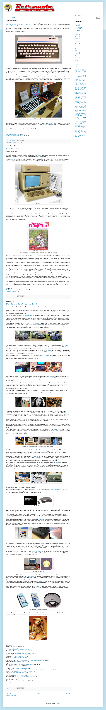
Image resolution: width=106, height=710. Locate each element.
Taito (76, 132)
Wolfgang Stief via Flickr (18, 675)
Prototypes (76, 121)
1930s (85, 71)
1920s (76, 71)
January (15, 142)
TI (83, 132)
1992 (78, 84)
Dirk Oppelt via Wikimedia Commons (22, 676)
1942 (17, 689)
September (80, 126)
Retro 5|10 (78, 123)
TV (75, 134)
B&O (80, 96)
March (79, 25)
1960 (20, 689)
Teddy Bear (42, 612)
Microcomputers (20, 142)
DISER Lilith (33, 422)
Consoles (45, 689)
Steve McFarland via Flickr (21, 650)
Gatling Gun (31, 390)
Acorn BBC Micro (27, 24)
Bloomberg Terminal (35, 449)
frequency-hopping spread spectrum (41, 382)
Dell (80, 101)
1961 (79, 76)
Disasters (77, 102)
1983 (13, 142)
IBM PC (15, 159)
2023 (77, 23)
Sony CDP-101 (55, 489)
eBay (82, 102)
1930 (83, 71)
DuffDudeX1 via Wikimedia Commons (21, 673)
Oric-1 (48, 29)
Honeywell (76, 106)
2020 (77, 38)
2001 (85, 85)
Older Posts (68, 693)
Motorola (77, 115)
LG (83, 109)
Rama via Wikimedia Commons (12, 134)
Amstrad (84, 92)
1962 (81, 76)
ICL (85, 106)
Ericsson (76, 103)
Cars (42, 689)
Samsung (77, 125)
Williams (85, 135)
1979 (76, 80)
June (76, 109)
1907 (78, 70)
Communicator (83, 98)
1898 (78, 69)
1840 (82, 66)
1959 (83, 75)
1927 (79, 71)
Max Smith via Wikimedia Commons (19, 657)
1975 (78, 79)
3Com (84, 91)
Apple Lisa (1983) (12, 148)
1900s (83, 69)
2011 (77, 53)
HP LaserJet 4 (42, 519)
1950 (82, 74)
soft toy (31, 614)
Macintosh (27, 268)
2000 (83, 85)
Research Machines (82, 122)
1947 (78, 74)
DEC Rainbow (67, 412)
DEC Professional (46, 419)
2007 (77, 60)
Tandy (78, 132)
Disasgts (18, 297)
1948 (80, 74)
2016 (77, 45)
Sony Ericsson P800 (32, 576)
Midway (81, 114)
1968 (85, 76)
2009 (77, 57)
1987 (76, 83)
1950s (85, 74)
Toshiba (85, 132)
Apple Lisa (31, 160)
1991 (76, 84)
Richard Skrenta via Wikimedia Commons (20, 668)
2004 (82, 87)
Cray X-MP (57, 429)
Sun (85, 130)
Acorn (76, 92)
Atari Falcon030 (42, 543)
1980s (10, 142)
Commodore (77, 98)
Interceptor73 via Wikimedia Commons (20, 649)
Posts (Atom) (13, 695)
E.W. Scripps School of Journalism (25, 664)
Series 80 (84, 126)
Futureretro (80, 105)
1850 (84, 66)
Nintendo (76, 117)
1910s (83, 70)
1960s (22, 689)
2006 (76, 88)
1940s (15, 689)
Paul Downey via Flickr (11, 291)
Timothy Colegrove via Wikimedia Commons (15, 289)
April (85, 93)
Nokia (84, 117)
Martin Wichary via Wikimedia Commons (14, 135)
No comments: (13, 140)
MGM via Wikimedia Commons (18, 656)
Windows (77, 136)
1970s (25, 689)
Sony (66, 689)
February (81, 103)
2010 (77, 55)
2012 (77, 52)
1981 (76, 82)
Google (85, 105)
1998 (78, 85)
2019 (77, 39)
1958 (81, 75)
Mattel (83, 110)
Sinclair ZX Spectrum (17, 24)
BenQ (85, 96)
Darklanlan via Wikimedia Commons (24, 671)
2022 (77, 34)
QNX (83, 121)
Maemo (76, 110)
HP (79, 106)
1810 (78, 66)
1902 (76, 70)
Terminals (81, 132)
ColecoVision (48, 350)
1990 (83, 83)
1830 (80, 66)
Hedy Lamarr (47, 386)
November (77, 118)
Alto (24, 215)
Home (38, 693)
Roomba (38, 586)
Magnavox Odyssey (45, 355)
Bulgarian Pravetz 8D (47, 124)
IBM (84, 106)
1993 (81, 84)
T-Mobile (81, 131)
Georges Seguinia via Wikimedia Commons (21, 652)
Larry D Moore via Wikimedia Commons (18, 680)
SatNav (82, 125)
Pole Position (66, 345)
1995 (83, 84)
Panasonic (81, 120)
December (77, 101)
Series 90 (77, 127)
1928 (81, 71)
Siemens (84, 127)
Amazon (80, 92)
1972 (27, 689)
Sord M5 (57, 462)
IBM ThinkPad (41, 514)
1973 (76, 79)
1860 (85, 66)
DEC (48, 689)
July (85, 107)
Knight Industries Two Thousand (32, 323)
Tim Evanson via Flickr (19, 682)
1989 (80, 83)
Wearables (81, 135)
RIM (85, 123)
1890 (76, 69)
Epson (85, 102)
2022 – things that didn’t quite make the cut (21, 304)
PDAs (85, 120)
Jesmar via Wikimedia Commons (22, 653)
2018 (77, 41)
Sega (85, 125)
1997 (76, 85)
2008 (77, 58)
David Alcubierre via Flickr (20, 658)
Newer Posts (8, 693)
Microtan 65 (41, 28)
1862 (13, 689)
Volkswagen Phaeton (29, 315)
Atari (85, 94)
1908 (80, 70)
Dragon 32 (51, 24)
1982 (32, 689)
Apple (15, 297)
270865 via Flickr (13, 646)
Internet (78, 107)
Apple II (61, 153)
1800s (10, 689)
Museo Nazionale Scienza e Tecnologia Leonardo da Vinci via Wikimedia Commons (31, 669)
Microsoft (62, 689)
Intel (76, 107)
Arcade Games (38, 689)
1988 (78, 83)
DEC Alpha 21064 (37, 551)
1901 (85, 69)
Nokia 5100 (41, 581)
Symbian (77, 131)
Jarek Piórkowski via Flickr (18, 672)
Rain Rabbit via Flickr (19, 654)
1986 (85, 82)
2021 (77, 36)
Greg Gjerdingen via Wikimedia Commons (21, 648)
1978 (85, 79)
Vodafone (81, 134)
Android (77, 93)
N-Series (82, 115)
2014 (77, 48)
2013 (77, 50)
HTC (81, 106)
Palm (76, 120)
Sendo (76, 126)
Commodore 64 (9, 24)
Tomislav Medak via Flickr (18, 661)
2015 (77, 46)
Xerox (81, 136)
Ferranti (53, 689)
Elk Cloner (41, 486)
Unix (78, 134)
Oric (85, 118)
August (76, 96)
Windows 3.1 (46, 509)
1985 (83, 82)
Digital (50, 689)
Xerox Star (47, 215)
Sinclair (76, 129)
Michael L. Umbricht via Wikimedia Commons (34, 660)
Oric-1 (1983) (10, 17)
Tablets (85, 131)
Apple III (40, 155)
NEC (85, 115)
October (82, 118)
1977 (83, 79)
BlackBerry (77, 97)
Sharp (81, 127)
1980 (80, 80)
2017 (77, 43)
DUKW (54, 309)
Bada (83, 96)
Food (76, 105)
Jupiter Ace (36, 456)
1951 (76, 75)
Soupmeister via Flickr (16, 665)
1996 (85, 84)
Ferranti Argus (52, 376)
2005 (85, 87)
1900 (80, 69)
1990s (85, 83)
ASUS (83, 94)
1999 (81, 85)
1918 (85, 70)
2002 (34, 689)
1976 (80, 79)
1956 (78, 75)
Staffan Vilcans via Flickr (15, 667)
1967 (83, 76)
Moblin (85, 114)
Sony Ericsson (79, 130)
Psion (80, 121)
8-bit (85, 91)
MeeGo (76, 111)
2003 (79, 87)
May (85, 110)
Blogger (58, 703)
